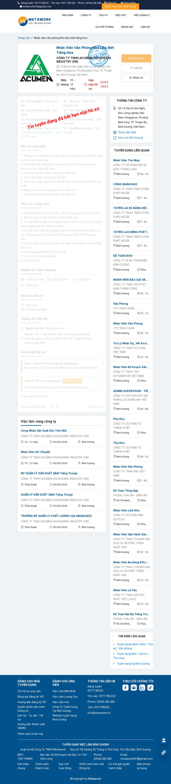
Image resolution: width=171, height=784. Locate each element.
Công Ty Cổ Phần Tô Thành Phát (127, 426)
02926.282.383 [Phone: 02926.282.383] (103, 758)
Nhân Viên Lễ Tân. (125, 590)
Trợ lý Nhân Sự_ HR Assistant (131, 343)
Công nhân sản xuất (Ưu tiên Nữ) (44, 430)
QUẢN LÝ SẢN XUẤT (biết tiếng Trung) (47, 494)
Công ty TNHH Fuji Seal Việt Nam (129, 350)
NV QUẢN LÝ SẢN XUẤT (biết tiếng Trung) (49, 473)
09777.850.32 (42, 3)
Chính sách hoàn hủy (30, 734)
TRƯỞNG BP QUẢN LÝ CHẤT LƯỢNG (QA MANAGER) (56, 516)
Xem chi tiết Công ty (130, 137)
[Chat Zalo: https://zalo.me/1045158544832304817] (142, 688)
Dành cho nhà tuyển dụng (120, 6)
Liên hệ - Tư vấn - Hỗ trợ (30, 717)
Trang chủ (24, 38)
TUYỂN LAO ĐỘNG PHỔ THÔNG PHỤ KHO (131, 232)
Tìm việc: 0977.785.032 (102, 696)
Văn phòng (120, 303)
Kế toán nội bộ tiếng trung (131, 614)
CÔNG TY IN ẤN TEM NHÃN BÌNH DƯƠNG (130, 262)
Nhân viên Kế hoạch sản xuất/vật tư (131, 367)
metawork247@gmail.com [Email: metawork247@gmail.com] (136, 758)
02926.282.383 (93, 3)
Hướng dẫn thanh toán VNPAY (31, 726)
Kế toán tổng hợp (125, 490)
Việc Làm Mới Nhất (63, 691)
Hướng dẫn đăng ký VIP (32, 702)
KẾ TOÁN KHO (122, 255)
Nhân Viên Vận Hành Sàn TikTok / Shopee (131, 534)
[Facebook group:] (134, 688)
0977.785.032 (68, 3)
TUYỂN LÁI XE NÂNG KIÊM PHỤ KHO (131, 208)
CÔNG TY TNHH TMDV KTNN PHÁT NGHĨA (131, 191)
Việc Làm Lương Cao (65, 696)
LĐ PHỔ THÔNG (105, 26)
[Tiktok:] (150, 688)
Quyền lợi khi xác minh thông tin (31, 709)
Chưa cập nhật (127, 132)
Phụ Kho (119, 419)
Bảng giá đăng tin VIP (31, 696)
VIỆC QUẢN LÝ (142, 15)
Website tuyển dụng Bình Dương (64, 717)
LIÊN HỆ (145, 26)
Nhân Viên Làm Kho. (126, 510)
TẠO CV (103, 15)
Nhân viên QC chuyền (35, 452)
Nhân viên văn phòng (127, 323)
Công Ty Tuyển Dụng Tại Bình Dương (65, 709)
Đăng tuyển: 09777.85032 (95, 688)
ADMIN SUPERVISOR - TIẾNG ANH (131, 391)
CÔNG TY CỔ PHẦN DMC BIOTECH (128, 517)
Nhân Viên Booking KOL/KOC (131, 562)
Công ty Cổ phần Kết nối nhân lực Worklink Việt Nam (130, 400)
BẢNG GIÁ (127, 26)
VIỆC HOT (120, 15)
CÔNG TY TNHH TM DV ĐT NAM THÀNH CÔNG (129, 286)
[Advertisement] (62, 561)
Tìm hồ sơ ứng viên (29, 691)
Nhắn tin (136, 77)
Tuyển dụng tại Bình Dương (133, 663)
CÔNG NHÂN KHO (125, 184)
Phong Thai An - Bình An (130, 495)
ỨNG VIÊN (67, 15)
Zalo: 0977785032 (98, 707)
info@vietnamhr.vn (99, 713)
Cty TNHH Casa (123, 308)
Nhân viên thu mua (126, 160)
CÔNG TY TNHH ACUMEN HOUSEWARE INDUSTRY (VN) (55, 436)
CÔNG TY (86, 15)
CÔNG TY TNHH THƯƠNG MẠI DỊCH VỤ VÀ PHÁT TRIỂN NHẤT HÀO (131, 543)
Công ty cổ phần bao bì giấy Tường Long (129, 167)
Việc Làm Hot (60, 702)
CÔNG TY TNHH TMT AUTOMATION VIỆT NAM (128, 374)
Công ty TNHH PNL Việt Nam (129, 473)
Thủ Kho (119, 443)
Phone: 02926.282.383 (101, 701)
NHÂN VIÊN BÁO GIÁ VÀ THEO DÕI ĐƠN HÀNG (131, 279)
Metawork (94, 778)
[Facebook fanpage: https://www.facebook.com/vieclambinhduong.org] (125, 688)
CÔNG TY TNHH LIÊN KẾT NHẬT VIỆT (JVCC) (129, 597)
